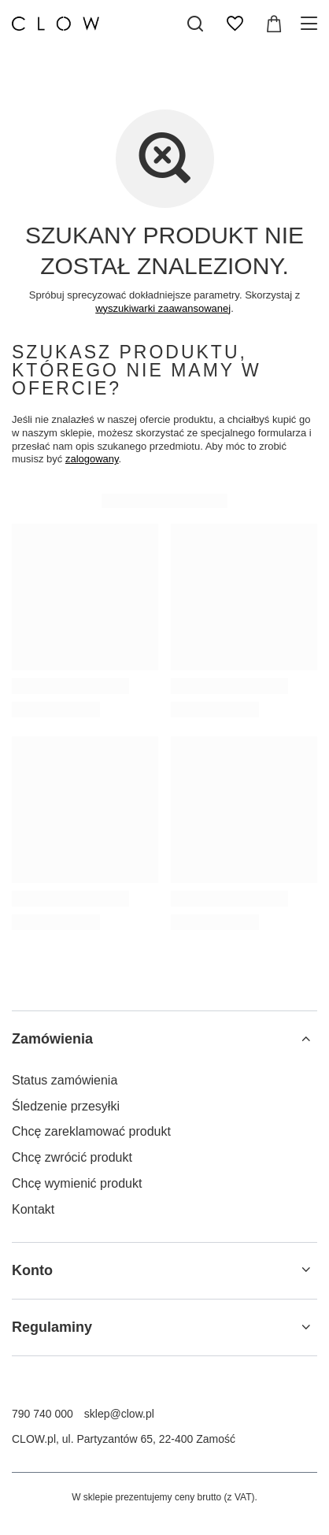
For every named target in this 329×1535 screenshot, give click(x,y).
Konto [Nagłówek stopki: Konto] (32, 1270)
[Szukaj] (195, 23)
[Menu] (311, 23)
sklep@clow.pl (119, 1413)
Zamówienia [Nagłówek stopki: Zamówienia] (52, 1039)
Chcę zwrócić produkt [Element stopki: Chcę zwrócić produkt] (72, 1157)
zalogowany (92, 459)
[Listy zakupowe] (234, 23)
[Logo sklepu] (55, 23)
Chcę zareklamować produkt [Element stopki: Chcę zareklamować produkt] (91, 1131)
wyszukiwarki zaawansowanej (163, 308)
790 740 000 (42, 1413)
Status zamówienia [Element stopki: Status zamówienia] (64, 1080)
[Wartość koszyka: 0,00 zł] (274, 23)
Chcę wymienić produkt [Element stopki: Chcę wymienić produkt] (77, 1183)
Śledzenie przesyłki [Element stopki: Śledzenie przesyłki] (66, 1106)
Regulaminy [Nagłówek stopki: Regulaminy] (52, 1327)
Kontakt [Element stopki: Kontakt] (33, 1209)
